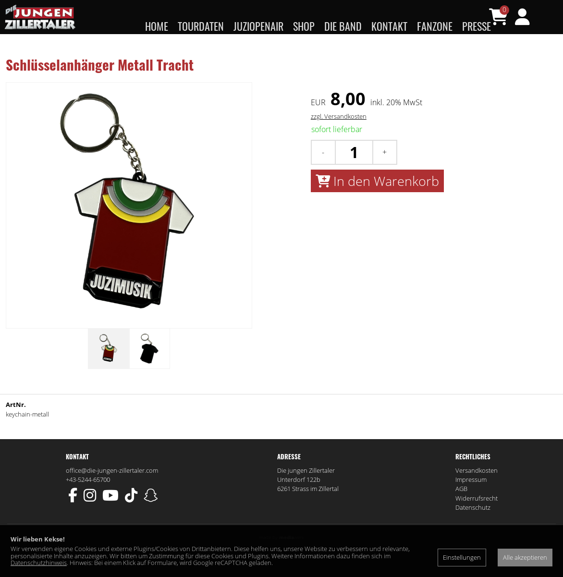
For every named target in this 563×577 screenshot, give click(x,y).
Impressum (471, 498)
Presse (476, 26)
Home (156, 26)
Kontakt (389, 26)
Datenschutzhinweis (39, 562)
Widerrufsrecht (476, 517)
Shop (304, 26)
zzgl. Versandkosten (339, 135)
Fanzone (435, 26)
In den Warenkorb (377, 200)
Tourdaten (201, 26)
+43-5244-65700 (88, 498)
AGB (461, 507)
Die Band (343, 26)
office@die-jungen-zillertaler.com (112, 489)
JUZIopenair (258, 26)
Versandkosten (476, 489)
